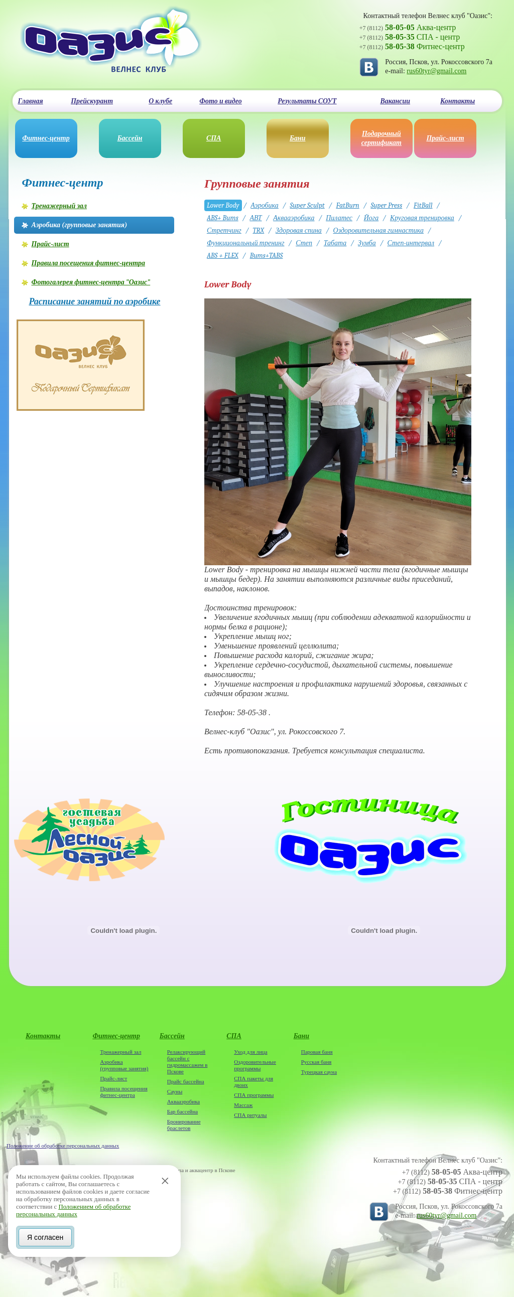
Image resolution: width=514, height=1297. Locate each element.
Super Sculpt (307, 205)
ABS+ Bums (222, 218)
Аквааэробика (293, 218)
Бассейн (130, 138)
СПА (213, 138)
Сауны (174, 1091)
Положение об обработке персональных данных (63, 1146)
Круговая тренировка (422, 218)
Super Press (386, 205)
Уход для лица (250, 1052)
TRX (259, 230)
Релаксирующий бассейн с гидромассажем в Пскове (187, 1061)
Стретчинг (224, 230)
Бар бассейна (182, 1111)
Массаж (243, 1105)
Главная (30, 101)
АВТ (255, 218)
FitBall (423, 205)
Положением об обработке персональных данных (73, 1210)
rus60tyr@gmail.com (436, 71)
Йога (371, 218)
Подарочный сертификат (381, 138)
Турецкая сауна (319, 1072)
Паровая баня (317, 1052)
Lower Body (223, 205)
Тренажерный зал (120, 1052)
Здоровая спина (299, 230)
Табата (335, 243)
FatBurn (347, 205)
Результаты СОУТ (307, 101)
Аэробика (264, 205)
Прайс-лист (445, 138)
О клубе (160, 101)
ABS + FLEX (222, 255)
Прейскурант (92, 101)
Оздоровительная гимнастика (378, 230)
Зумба (367, 243)
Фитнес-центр (45, 138)
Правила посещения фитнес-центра (123, 1091)
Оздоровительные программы (255, 1065)
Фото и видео (220, 101)
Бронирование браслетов (184, 1124)
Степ (304, 243)
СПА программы (254, 1095)
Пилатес (339, 218)
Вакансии (395, 101)
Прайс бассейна (185, 1081)
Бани (297, 138)
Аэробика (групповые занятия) (124, 1065)
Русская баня (316, 1062)
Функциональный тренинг (246, 243)
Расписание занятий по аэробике (95, 302)
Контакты (457, 101)
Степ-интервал (411, 243)
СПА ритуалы (250, 1115)
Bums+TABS (266, 255)
